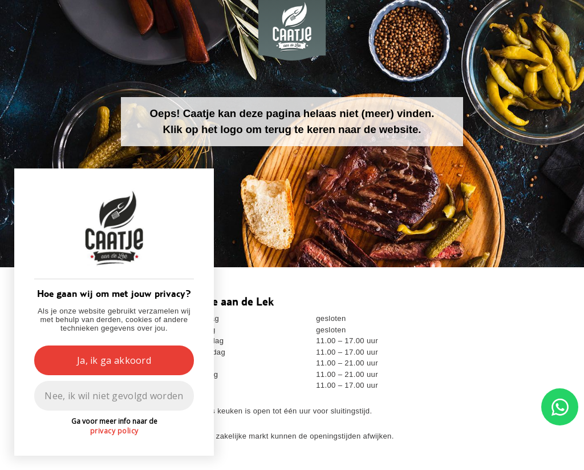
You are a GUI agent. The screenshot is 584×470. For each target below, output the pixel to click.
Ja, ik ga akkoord (114, 360)
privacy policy (114, 431)
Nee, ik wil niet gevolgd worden (113, 395)
